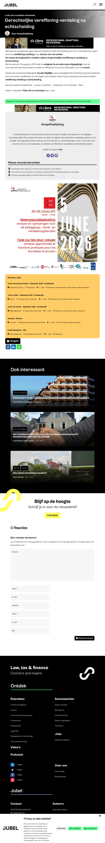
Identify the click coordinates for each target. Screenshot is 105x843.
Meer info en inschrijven (34, 90)
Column (14, 710)
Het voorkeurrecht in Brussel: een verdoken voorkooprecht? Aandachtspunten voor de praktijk (45, 172)
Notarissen (30, 15)
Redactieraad (60, 776)
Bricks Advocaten (18, 477)
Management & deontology (22, 736)
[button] (101, 4)
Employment (16, 726)
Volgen (20, 765)
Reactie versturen (85, 638)
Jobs (58, 734)
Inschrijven (52, 515)
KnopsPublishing (25, 33)
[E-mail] (52, 155)
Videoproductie (61, 715)
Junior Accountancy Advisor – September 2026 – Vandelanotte (31, 284)
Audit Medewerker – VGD (17, 330)
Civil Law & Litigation (20, 393)
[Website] (48, 155)
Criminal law (16, 720)
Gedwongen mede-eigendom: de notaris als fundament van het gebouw (36, 169)
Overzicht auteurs (59, 810)
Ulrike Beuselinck (28, 402)
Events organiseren (62, 720)
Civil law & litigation (18, 705)
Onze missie (60, 771)
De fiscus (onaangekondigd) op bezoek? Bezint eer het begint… (33, 175)
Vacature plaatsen (62, 740)
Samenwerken (64, 699)
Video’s (15, 747)
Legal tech (15, 731)
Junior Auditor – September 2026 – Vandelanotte (26, 295)
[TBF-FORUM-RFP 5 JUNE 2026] (52, 272)
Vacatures (59, 726)
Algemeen (19, 15)
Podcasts (25, 468)
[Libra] (49, 48)
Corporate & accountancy (21, 715)
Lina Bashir (37, 402)
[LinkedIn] (56, 155)
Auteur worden (61, 705)
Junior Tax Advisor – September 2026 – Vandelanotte (27, 307)
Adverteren (59, 710)
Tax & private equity (19, 741)
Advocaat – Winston (15, 319)
